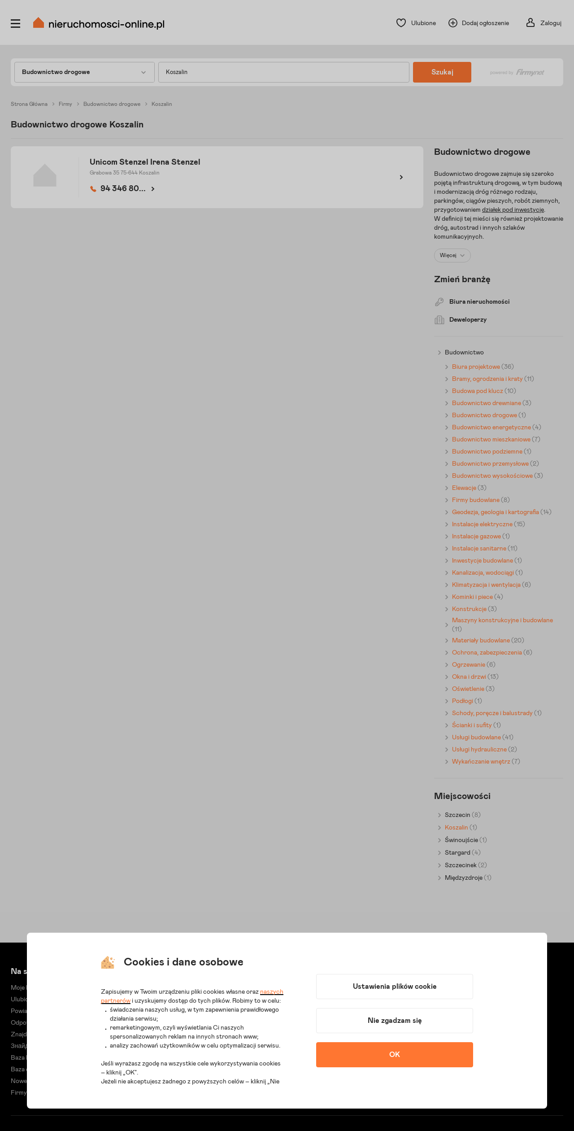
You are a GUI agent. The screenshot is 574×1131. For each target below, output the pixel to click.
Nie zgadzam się (395, 1020)
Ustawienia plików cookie (395, 986)
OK (394, 1054)
